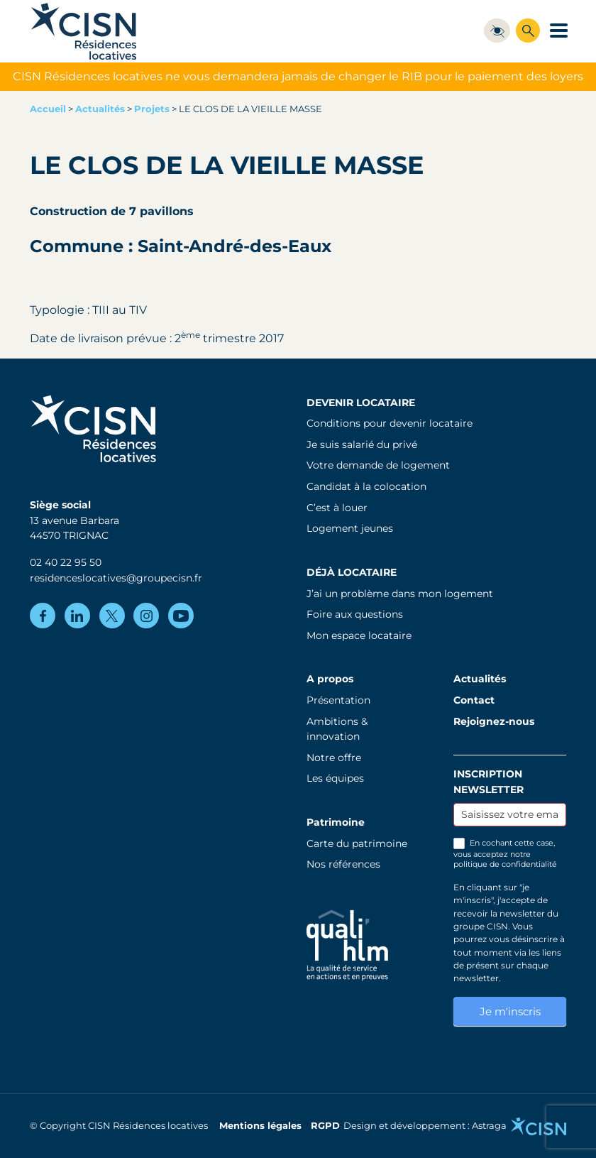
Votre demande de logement (378, 465)
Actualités (100, 109)
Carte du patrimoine (357, 843)
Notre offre (334, 757)
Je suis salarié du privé (362, 444)
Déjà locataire (352, 572)
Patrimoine (336, 822)
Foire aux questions (355, 614)
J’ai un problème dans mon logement (400, 593)
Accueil (48, 109)
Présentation (338, 700)
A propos (330, 678)
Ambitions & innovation (337, 729)
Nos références (343, 864)
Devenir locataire (361, 402)
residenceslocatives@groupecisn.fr (116, 578)
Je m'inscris (510, 1011)
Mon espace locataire (359, 635)
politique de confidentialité (505, 864)
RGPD (325, 1125)
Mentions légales (260, 1125)
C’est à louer (337, 507)
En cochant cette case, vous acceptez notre (505, 854)
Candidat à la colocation (366, 486)
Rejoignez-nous (493, 721)
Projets (152, 109)
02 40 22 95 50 (65, 562)
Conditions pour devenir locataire (390, 423)
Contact (474, 700)
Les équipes (335, 778)
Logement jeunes (350, 528)
